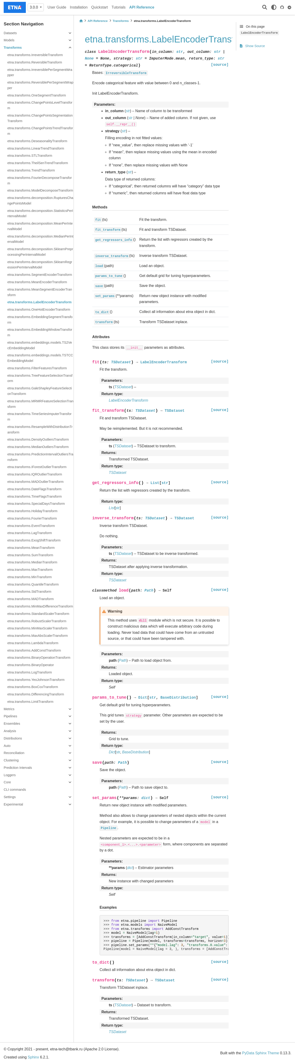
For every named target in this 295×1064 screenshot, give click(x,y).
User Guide (57, 7)
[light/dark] (273, 7)
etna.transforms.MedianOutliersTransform (38, 447)
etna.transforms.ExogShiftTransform (34, 540)
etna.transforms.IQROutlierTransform (34, 474)
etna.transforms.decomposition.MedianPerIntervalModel (40, 239)
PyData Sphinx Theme (260, 1053)
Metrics (9, 709)
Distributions (13, 738)
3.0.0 (34, 7)
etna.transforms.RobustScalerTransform (36, 621)
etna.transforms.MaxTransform (30, 569)
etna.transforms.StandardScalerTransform (38, 614)
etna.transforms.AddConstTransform (34, 650)
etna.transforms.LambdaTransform (32, 643)
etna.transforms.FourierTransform (32, 518)
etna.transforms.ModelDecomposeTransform (40, 190)
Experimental (13, 804)
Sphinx (33, 1057)
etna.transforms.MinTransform (29, 577)
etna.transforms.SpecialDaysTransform (36, 503)
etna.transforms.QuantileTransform (33, 584)
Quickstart (99, 7)
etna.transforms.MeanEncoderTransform (37, 282)
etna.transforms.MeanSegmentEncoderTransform (39, 292)
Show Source (252, 46)
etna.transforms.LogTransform (29, 672)
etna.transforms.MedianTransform (32, 562)
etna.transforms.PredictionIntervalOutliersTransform (40, 457)
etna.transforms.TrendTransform (31, 170)
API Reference (141, 7)
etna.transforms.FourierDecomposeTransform (39, 180)
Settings (10, 797)
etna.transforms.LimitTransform (30, 701)
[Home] (81, 20)
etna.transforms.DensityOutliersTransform (38, 439)
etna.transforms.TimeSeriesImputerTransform (39, 416)
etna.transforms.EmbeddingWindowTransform (39, 332)
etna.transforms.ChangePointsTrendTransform (40, 130)
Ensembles (12, 723)
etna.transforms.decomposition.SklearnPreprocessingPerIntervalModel (40, 251)
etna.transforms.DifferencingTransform (35, 694)
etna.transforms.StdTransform (29, 591)
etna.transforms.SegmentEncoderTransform (39, 275)
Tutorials (119, 7)
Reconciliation (14, 753)
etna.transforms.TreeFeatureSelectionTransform (39, 378)
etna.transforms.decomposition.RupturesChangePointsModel (40, 200)
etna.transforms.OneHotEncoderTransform (38, 309)
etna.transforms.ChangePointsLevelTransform (39, 105)
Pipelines (10, 716)
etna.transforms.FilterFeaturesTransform (37, 368)
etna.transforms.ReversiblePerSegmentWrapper (40, 85)
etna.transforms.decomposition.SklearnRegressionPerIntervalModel (39, 264)
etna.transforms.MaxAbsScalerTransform (37, 635)
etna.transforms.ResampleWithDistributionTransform (40, 429)
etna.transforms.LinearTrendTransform (35, 148)
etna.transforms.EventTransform (31, 526)
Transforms (13, 47)
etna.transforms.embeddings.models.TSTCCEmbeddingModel (40, 358)
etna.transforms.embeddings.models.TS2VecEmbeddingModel (39, 345)
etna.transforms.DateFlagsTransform (34, 489)
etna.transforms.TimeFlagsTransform (34, 496)
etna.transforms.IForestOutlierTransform (36, 467)
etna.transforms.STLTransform (29, 155)
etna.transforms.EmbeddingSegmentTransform (40, 319)
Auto (7, 746)
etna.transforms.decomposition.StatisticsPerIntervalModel (40, 213)
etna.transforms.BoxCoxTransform (32, 687)
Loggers (10, 775)
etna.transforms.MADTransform (30, 599)
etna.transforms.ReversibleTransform (34, 62)
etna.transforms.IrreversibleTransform (35, 55)
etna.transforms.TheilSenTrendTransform (37, 163)
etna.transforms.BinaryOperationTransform (38, 657)
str (118, 508)
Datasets (10, 33)
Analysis (10, 731)
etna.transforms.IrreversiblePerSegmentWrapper (39, 72)
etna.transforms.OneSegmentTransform (36, 95)
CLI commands (15, 789)
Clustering (11, 760)
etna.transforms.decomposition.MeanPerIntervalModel (40, 226)
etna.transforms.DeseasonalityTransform (37, 141)
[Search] (264, 7)
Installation (79, 7)
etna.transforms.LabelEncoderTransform (39, 302)
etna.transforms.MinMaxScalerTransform (37, 628)
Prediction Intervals (18, 767)
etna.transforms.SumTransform (30, 555)
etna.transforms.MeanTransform (31, 548)
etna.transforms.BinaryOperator (30, 665)
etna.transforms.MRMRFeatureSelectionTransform (40, 404)
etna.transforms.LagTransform (29, 533)
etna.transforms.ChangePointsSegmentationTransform (40, 118)
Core (7, 782)
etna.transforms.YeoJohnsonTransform (36, 680)
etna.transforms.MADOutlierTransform (35, 482)
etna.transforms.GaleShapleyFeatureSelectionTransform (39, 391)
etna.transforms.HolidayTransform (32, 511)
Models (9, 40)
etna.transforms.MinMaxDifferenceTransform (40, 606)
